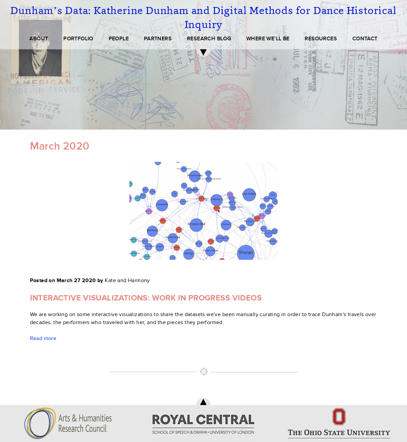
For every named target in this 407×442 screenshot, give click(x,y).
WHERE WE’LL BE (268, 38)
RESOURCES (321, 38)
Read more (43, 338)
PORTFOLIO (78, 38)
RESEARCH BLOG (209, 38)
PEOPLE (119, 38)
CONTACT (365, 38)
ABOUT (38, 38)
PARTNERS (158, 38)
